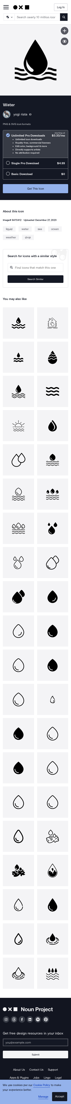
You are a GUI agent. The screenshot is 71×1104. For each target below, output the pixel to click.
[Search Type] (8, 17)
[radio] (35, 144)
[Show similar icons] (64, 41)
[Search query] (35, 267)
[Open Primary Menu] (6, 7)
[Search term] (37, 17)
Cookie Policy (41, 1085)
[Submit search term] (64, 17)
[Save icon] (64, 31)
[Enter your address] (35, 1042)
